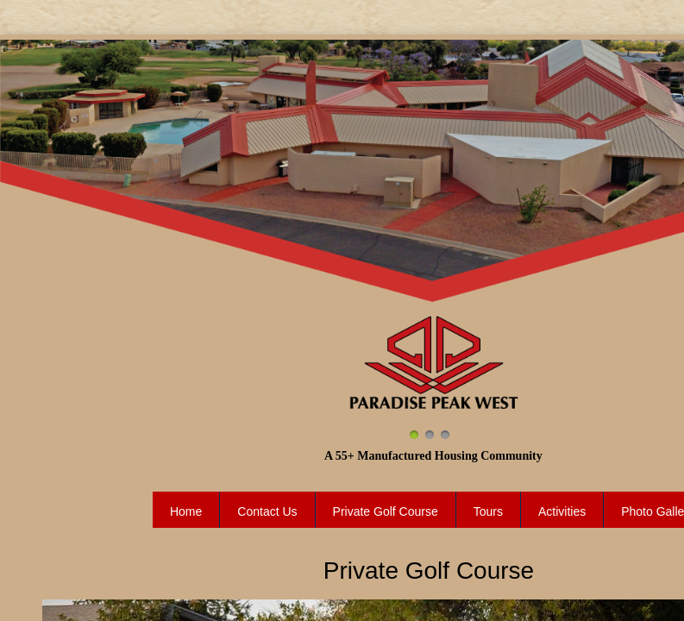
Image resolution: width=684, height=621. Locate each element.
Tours (488, 511)
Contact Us (267, 511)
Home (186, 511)
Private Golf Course (385, 511)
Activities (562, 511)
